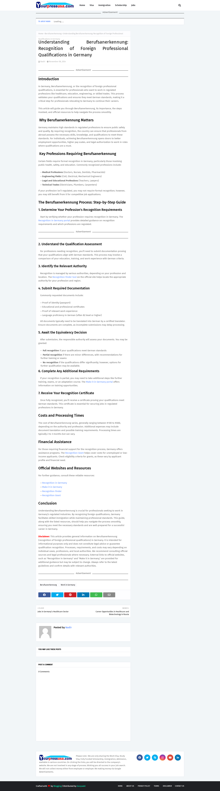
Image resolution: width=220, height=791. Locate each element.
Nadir (42, 61)
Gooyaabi (81, 786)
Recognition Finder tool (64, 277)
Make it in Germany (52, 487)
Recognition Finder (52, 491)
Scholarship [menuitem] (121, 5)
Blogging (57, 786)
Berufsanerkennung (53, 34)
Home (40, 34)
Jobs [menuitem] (133, 5)
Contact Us (179, 786)
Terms (156, 786)
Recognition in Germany (54, 482)
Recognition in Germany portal (54, 220)
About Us (130, 786)
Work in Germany (68, 585)
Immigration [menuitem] (104, 5)
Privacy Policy (144, 786)
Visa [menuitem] (92, 5)
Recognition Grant (74, 452)
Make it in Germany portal (99, 381)
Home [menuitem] (82, 5)
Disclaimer (167, 786)
